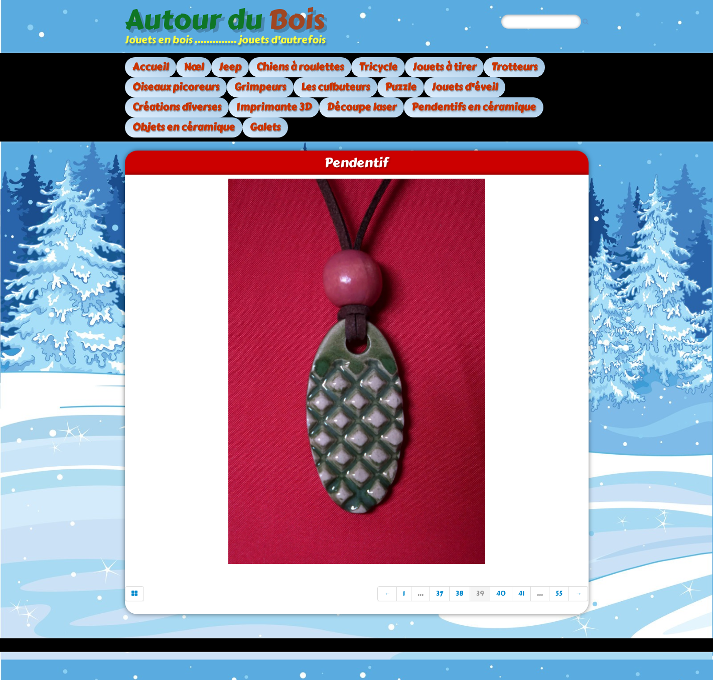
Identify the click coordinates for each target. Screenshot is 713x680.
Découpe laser (361, 107)
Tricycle (378, 67)
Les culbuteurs (335, 87)
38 (460, 594)
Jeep (230, 67)
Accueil (150, 67)
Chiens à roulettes (300, 67)
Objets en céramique (183, 127)
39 (480, 594)
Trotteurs (514, 67)
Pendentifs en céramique (473, 107)
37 (439, 594)
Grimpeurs (260, 87)
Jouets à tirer (444, 67)
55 (558, 594)
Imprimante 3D (274, 107)
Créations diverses (176, 107)
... (420, 594)
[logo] (229, 26)
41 (521, 594)
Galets (265, 127)
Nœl (194, 67)
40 (501, 594)
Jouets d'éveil (465, 87)
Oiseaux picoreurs (175, 87)
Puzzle (400, 87)
